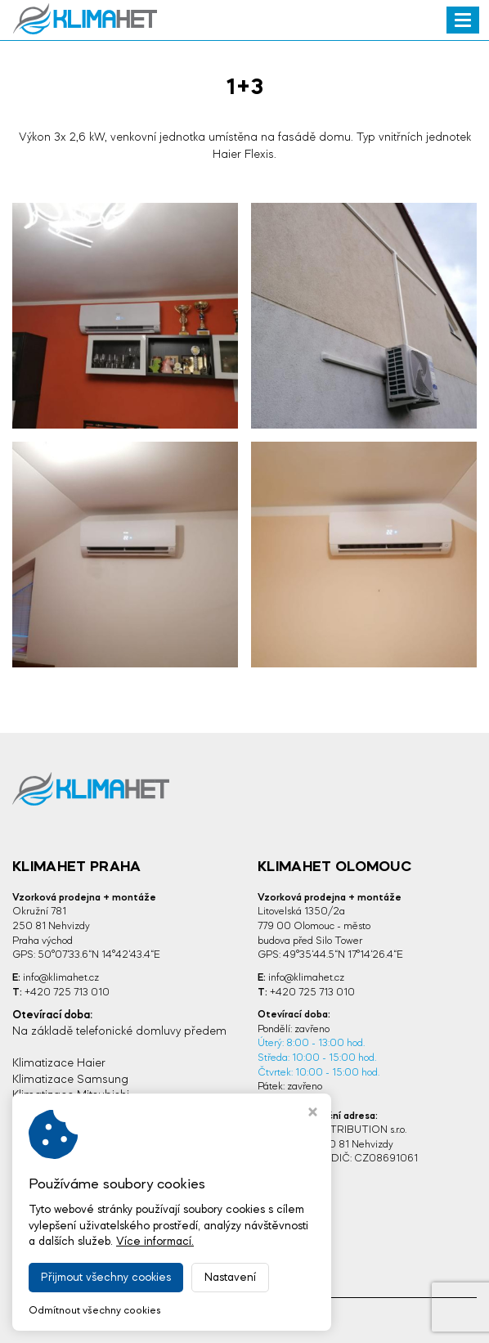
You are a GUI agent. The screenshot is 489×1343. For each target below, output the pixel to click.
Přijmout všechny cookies (106, 1277)
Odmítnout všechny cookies (95, 1310)
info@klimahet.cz (61, 977)
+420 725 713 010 (67, 992)
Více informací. (155, 1241)
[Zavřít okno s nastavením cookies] (313, 1114)
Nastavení (230, 1277)
